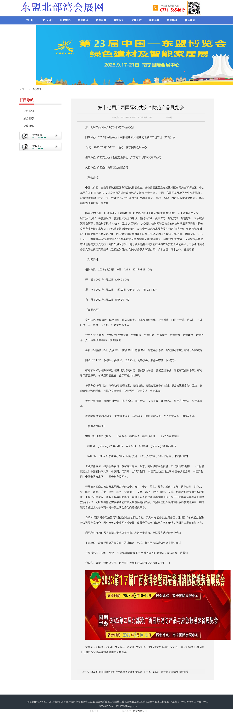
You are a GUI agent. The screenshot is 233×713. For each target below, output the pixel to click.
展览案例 (172, 20)
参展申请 (101, 20)
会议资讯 (30, 125)
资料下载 (136, 20)
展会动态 (30, 118)
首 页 (29, 20)
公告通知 (30, 111)
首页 (21, 89)
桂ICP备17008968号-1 (110, 710)
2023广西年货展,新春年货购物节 (171, 671)
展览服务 (118, 20)
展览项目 (83, 20)
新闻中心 (65, 20)
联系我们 (190, 20)
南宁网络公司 (140, 710)
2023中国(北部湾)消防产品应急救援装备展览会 (116, 671)
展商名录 (154, 20)
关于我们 (47, 20)
